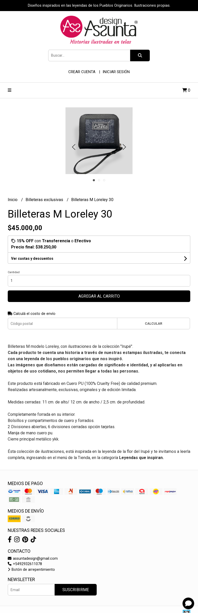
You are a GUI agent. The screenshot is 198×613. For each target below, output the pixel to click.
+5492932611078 (25, 564)
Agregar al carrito (99, 296)
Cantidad (14, 272)
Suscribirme (75, 589)
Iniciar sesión (116, 72)
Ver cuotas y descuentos (32, 258)
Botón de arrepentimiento (31, 569)
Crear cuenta (81, 72)
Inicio (13, 199)
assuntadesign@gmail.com (33, 558)
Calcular (153, 323)
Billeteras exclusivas (45, 199)
